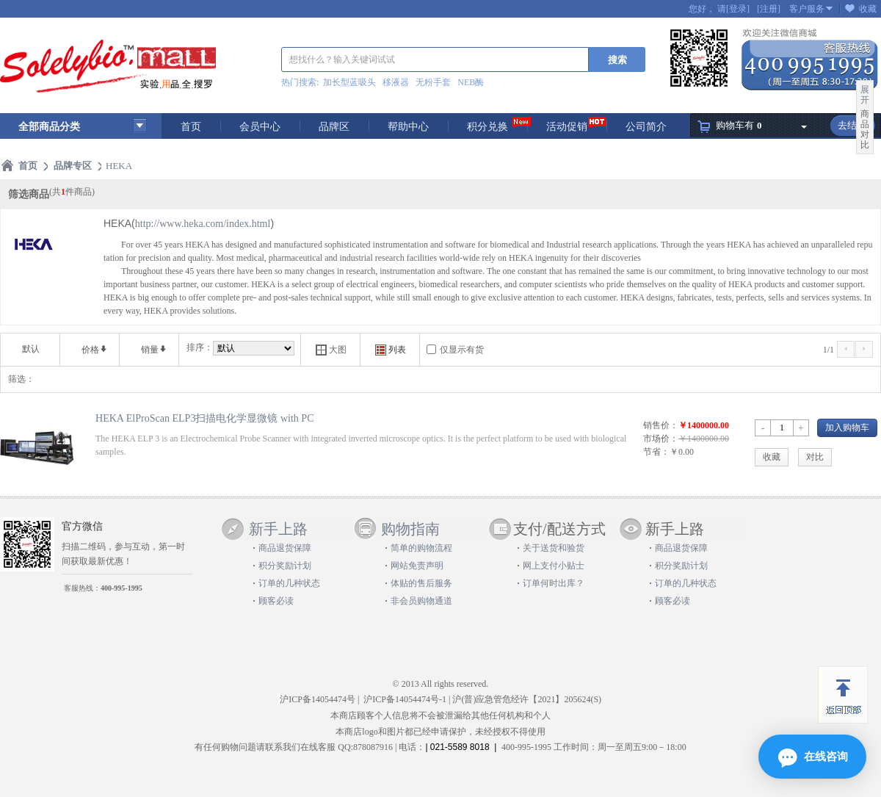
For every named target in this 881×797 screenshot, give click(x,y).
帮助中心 (408, 126)
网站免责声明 (417, 565)
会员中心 (259, 126)
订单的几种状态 (289, 583)
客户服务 (806, 9)
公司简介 (646, 126)
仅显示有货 (462, 350)
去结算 (852, 125)
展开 (864, 94)
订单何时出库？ (553, 583)
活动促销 (566, 126)
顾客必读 (276, 601)
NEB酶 (470, 82)
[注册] (768, 9)
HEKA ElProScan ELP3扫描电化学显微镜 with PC (204, 418)
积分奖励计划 (284, 565)
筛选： (21, 379)
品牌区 (334, 126)
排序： (199, 347)
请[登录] (733, 9)
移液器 (396, 82)
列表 (390, 350)
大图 (331, 350)
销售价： (660, 425)
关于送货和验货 (553, 548)
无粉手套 (433, 82)
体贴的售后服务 (421, 583)
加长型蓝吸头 (349, 82)
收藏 (868, 9)
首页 (191, 126)
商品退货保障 (284, 548)
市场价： (660, 438)
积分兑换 (487, 126)
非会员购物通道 (421, 601)
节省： (656, 452)
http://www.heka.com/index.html (203, 223)
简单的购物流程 (421, 548)
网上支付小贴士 (553, 565)
